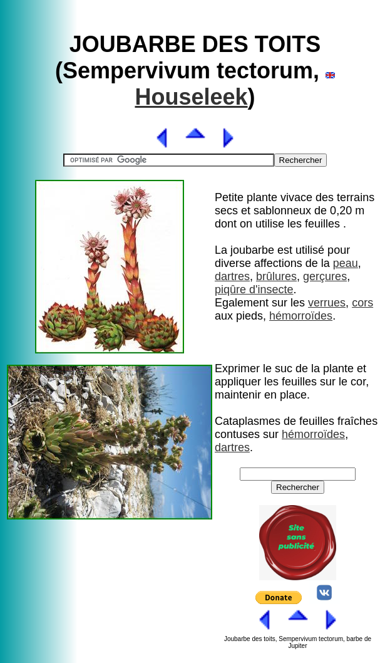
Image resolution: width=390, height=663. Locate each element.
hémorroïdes (300, 316)
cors (362, 302)
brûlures (276, 276)
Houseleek (191, 97)
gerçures (325, 276)
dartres (232, 276)
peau (345, 263)
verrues (327, 302)
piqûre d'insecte (254, 289)
